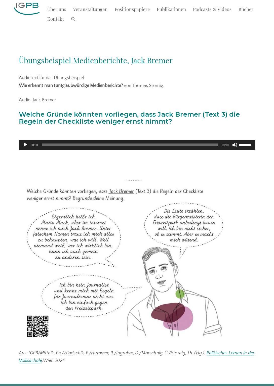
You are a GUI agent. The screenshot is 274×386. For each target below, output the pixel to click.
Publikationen (172, 9)
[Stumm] (234, 131)
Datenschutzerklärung (71, 381)
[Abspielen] (25, 131)
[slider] (130, 131)
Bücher (247, 9)
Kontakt (56, 19)
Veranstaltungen (91, 9)
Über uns (57, 9)
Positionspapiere (132, 9)
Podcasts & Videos (213, 9)
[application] (137, 131)
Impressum (42, 381)
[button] (74, 19)
